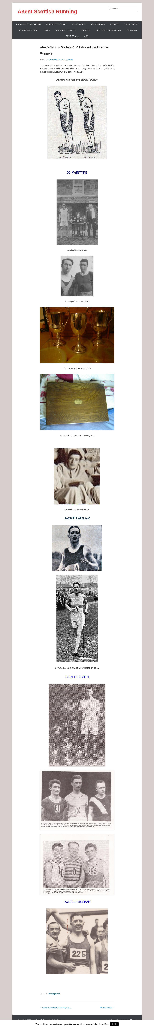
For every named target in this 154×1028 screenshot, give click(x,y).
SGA (86, 36)
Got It (114, 1024)
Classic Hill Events (56, 24)
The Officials (98, 24)
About (47, 30)
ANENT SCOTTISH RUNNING (28, 24)
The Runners (131, 24)
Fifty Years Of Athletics (108, 30)
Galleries (131, 30)
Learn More (103, 1024)
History (86, 30)
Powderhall (72, 36)
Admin (70, 59)
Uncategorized (54, 994)
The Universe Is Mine (27, 30)
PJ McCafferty (107, 1008)
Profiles (114, 24)
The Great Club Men (66, 30)
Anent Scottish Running (47, 11)
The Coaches (78, 24)
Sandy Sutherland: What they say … (56, 1008)
